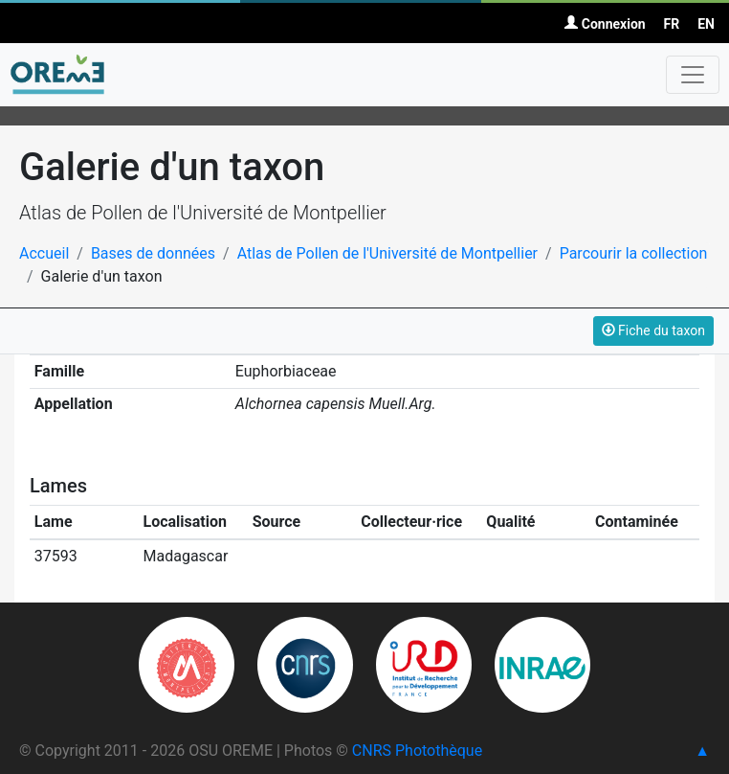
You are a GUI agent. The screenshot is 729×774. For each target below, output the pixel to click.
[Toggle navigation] (692, 75)
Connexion (604, 24)
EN (706, 24)
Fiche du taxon (653, 330)
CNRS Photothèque (417, 750)
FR (672, 24)
